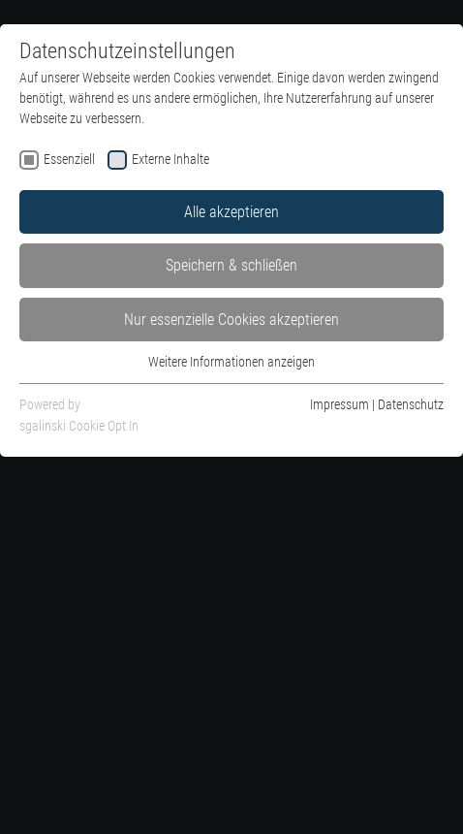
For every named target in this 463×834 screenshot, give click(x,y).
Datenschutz (411, 404)
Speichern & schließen (231, 265)
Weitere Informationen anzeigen (231, 361)
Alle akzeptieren (231, 212)
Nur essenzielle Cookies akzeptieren (231, 319)
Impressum (339, 404)
